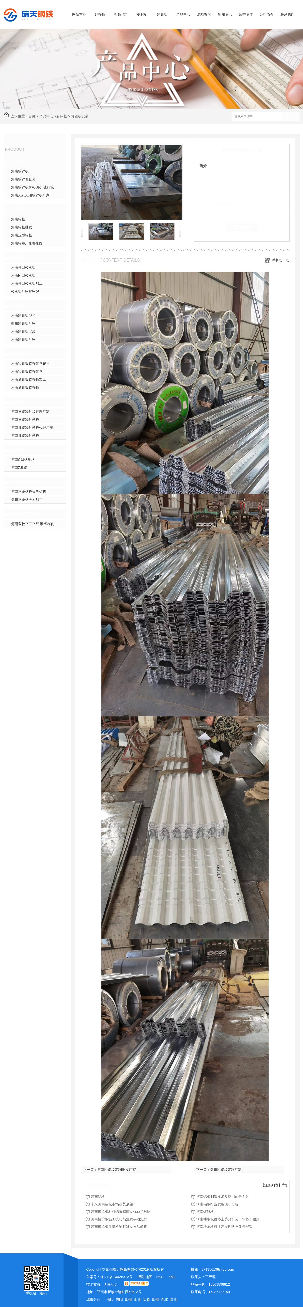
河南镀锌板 (20, 171)
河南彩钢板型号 (23, 315)
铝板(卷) (120, 14)
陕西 (173, 1299)
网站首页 (79, 14)
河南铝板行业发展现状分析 (217, 1204)
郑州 (128, 1299)
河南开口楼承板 (23, 267)
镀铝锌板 (20, 353)
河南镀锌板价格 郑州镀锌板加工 (36, 187)
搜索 (291, 116)
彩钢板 (162, 14)
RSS (160, 1277)
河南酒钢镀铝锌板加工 (28, 379)
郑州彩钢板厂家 (23, 323)
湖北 (164, 1299)
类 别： (207, 205)
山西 (137, 1299)
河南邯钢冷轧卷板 (25, 436)
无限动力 (111, 1284)
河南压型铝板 (21, 235)
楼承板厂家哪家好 (25, 291)
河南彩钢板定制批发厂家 (116, 1170)
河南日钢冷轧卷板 (25, 420)
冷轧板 (18, 402)
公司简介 (267, 14)
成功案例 (204, 14)
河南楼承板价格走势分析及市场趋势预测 (228, 1219)
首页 (31, 116)
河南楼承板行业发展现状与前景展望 (224, 1227)
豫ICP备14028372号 (116, 1277)
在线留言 (242, 226)
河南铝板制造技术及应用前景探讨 (222, 1197)
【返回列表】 (271, 1185)
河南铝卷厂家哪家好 (27, 243)
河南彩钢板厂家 (23, 339)
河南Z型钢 (19, 468)
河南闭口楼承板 (23, 275)
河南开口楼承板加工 (27, 283)
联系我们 (287, 14)
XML (172, 1277)
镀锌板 (100, 14)
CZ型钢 (18, 450)
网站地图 (145, 1277)
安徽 (146, 1299)
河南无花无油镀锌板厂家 (30, 195)
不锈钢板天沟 (24, 482)
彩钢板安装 (80, 116)
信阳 (119, 1299)
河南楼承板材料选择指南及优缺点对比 (121, 1212)
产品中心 (183, 14)
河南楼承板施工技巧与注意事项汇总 (119, 1219)
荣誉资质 (246, 14)
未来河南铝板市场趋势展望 (112, 1204)
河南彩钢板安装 (23, 331)
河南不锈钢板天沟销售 (28, 492)
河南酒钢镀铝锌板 (25, 387)
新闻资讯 (225, 14)
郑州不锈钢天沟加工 (27, 500)
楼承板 (141, 14)
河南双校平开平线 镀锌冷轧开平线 (38, 524)
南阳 (110, 1299)
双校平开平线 (24, 514)
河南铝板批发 (21, 227)
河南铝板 (18, 219)
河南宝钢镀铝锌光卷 (27, 371)
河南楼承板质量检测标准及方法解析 (119, 1227)
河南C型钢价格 (23, 460)
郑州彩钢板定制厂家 (226, 1170)
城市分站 (93, 1299)
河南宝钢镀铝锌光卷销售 (30, 363)
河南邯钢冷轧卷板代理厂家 (32, 428)
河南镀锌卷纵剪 (23, 179)
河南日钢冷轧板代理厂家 (30, 412)
